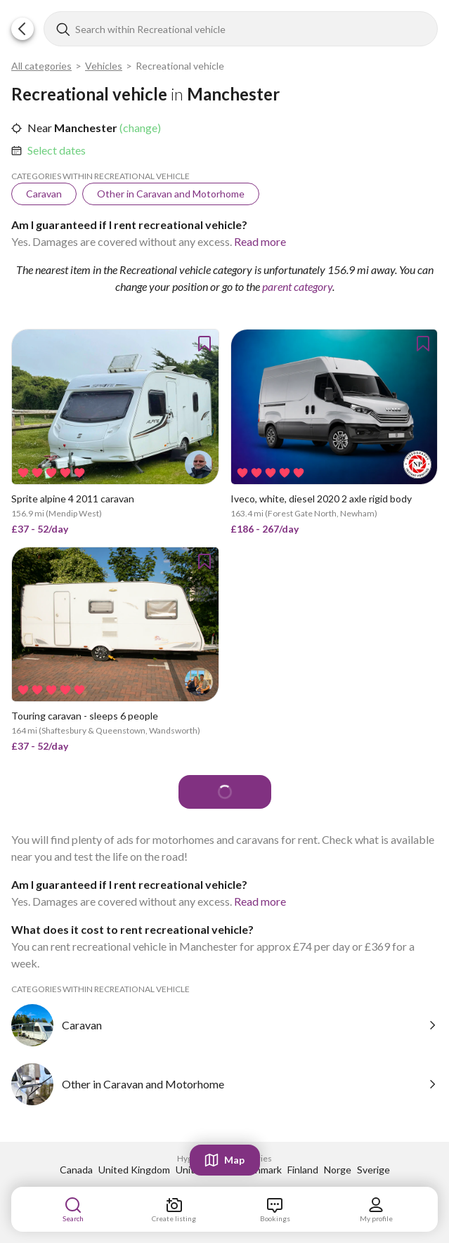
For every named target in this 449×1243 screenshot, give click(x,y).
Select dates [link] (56, 150)
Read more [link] (260, 241)
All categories (41, 66)
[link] (56, 150)
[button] (22, 28)
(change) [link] (139, 127)
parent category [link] (297, 286)
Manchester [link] (84, 127)
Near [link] (39, 127)
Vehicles (103, 66)
